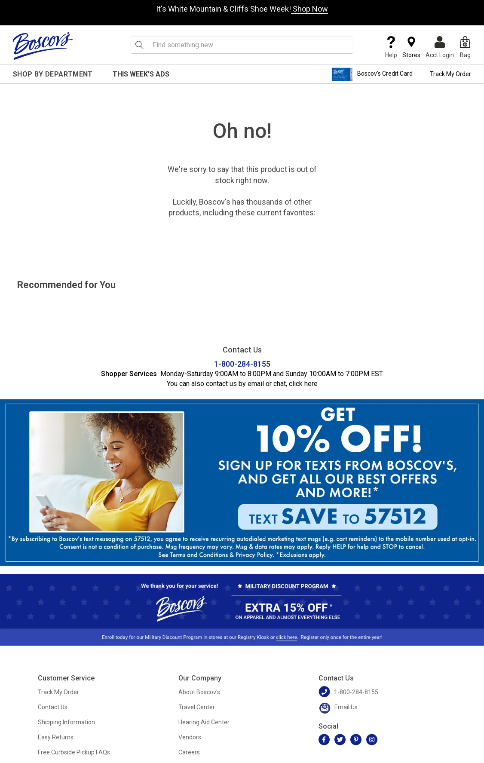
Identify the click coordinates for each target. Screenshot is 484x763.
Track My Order (450, 73)
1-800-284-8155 (242, 363)
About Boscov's (199, 692)
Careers (189, 752)
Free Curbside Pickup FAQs (74, 752)
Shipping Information (66, 722)
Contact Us (52, 707)
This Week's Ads (141, 74)
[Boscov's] (43, 45)
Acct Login (440, 47)
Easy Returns (56, 737)
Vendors (189, 737)
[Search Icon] (139, 44)
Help (391, 47)
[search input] (242, 44)
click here (303, 384)
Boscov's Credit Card (372, 74)
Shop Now (309, 8)
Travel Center (196, 707)
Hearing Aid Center (204, 722)
